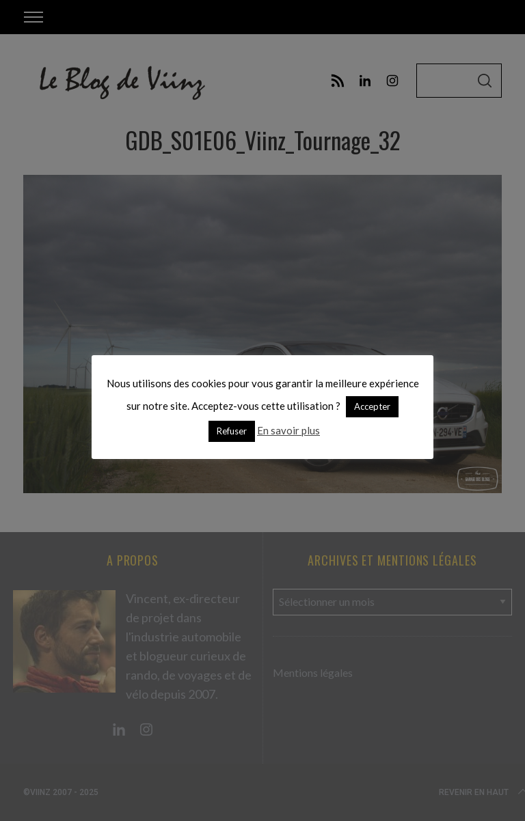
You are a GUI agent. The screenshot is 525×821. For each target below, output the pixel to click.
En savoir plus (288, 430)
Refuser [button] (232, 431)
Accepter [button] (372, 406)
